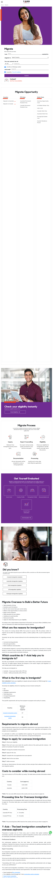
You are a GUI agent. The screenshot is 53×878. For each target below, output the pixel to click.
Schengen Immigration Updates (14, 593)
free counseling (16, 872)
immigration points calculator (31, 874)
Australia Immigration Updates (15, 581)
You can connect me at (11, 61)
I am (6, 54)
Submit (26, 75)
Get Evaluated (26, 518)
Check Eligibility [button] (15, 412)
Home (2, 4)
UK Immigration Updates (14, 589)
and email (7, 69)
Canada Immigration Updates (14, 577)
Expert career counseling (9, 876)
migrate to (8, 58)
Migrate (6, 4)
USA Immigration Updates (14, 585)
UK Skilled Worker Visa (43, 105)
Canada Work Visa (42, 111)
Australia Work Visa (42, 113)
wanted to (45, 54)
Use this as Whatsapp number (14, 67)
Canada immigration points (10, 713)
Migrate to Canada (8, 103)
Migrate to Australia (8, 101)
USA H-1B (40, 108)
